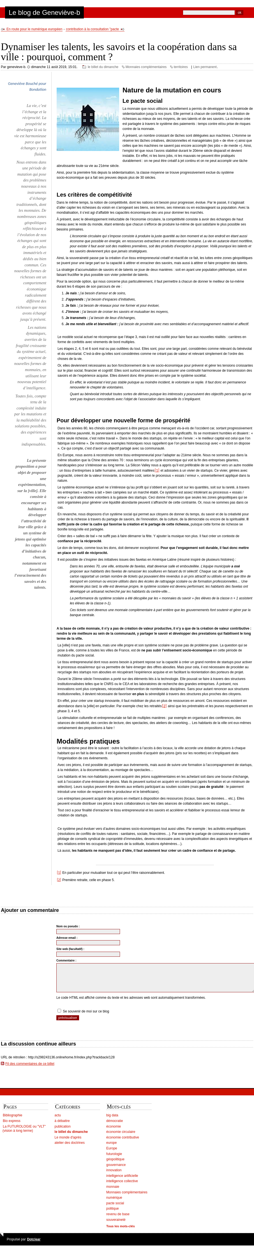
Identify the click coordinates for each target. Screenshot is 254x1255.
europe (111, 1149)
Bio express (11, 1127)
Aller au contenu (16, 2)
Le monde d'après (68, 1143)
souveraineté (116, 1226)
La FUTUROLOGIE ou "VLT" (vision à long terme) (24, 1134)
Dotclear (33, 1245)
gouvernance (116, 1171)
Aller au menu (41, 2)
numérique (114, 1203)
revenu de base (118, 1220)
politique (112, 1214)
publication (63, 1132)
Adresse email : (66, 937)
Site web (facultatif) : (70, 949)
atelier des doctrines (70, 1149)
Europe (111, 1154)
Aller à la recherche (69, 2)
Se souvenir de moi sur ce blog (86, 1017)
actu (58, 1121)
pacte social (115, 1209)
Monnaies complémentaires (146, 67)
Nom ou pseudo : (68, 926)
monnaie (112, 1193)
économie (113, 1132)
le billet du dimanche (103, 67)
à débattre (62, 1127)
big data (112, 1121)
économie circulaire (120, 1138)
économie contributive (122, 1143)
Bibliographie (12, 1121)
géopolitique (115, 1165)
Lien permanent (205, 67)
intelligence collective (122, 1187)
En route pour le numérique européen (34, 29)
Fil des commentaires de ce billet (29, 1070)
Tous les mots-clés (120, 1232)
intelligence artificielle (122, 1182)
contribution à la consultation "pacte (92, 29)
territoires (181, 67)
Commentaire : (66, 960)
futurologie (114, 1160)
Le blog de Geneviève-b (44, 12)
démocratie (114, 1127)
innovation (114, 1176)
